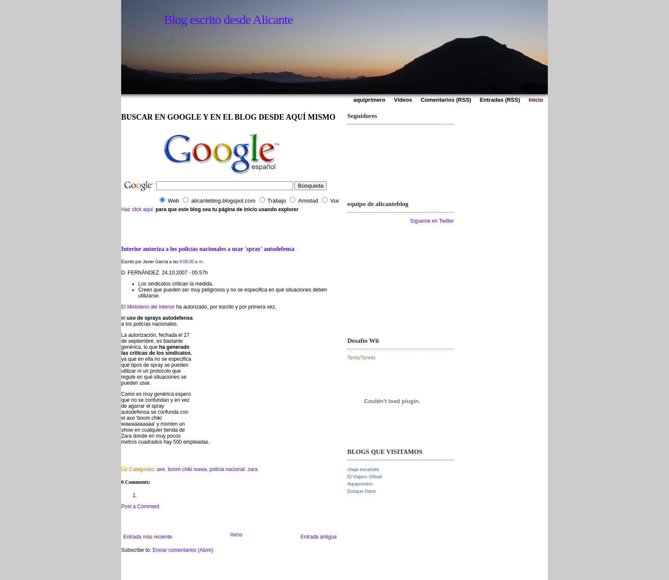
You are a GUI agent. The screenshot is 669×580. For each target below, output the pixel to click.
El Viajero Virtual (364, 476)
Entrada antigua (318, 537)
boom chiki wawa (187, 469)
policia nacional (226, 469)
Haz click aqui (137, 209)
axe (161, 469)
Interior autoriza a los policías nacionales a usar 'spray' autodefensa (207, 248)
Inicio (236, 535)
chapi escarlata (363, 469)
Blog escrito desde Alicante (228, 19)
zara (252, 469)
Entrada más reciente (147, 537)
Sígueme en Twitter (432, 221)
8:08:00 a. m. (192, 261)
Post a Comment (140, 506)
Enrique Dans (361, 491)
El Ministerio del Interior (148, 307)
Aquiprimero (359, 483)
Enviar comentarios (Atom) (182, 550)
